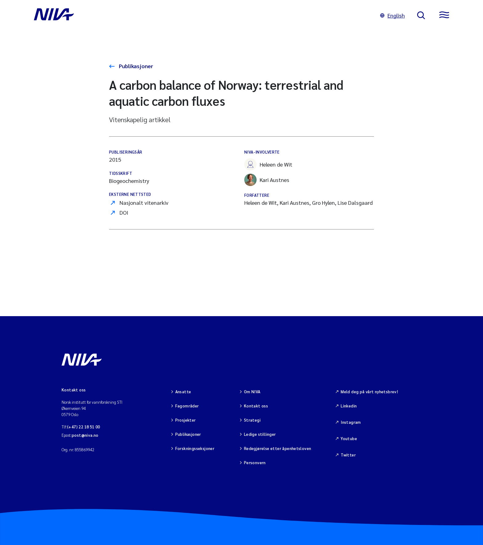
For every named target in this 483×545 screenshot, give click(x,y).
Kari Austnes (266, 180)
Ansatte (183, 391)
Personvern (255, 462)
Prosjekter (185, 420)
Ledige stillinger (260, 434)
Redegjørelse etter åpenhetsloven (277, 448)
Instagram (351, 422)
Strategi (252, 420)
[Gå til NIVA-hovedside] (201, 15)
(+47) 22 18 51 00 (83, 426)
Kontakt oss (256, 405)
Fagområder (187, 405)
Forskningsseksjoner (194, 448)
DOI (124, 212)
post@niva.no (85, 435)
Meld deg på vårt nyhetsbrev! (369, 391)
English (392, 15)
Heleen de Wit (268, 164)
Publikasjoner (135, 65)
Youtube (349, 438)
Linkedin (349, 405)
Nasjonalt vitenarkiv (144, 202)
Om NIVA (252, 391)
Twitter (348, 454)
